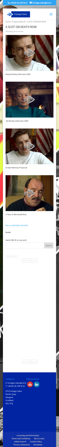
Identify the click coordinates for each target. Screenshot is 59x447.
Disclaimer (37, 444)
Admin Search (20, 441)
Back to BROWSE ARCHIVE (17, 225)
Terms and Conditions (21, 438)
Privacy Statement (21, 444)
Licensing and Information (28, 435)
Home (8, 21)
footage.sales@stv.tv (16, 383)
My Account (39, 438)
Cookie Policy (36, 441)
